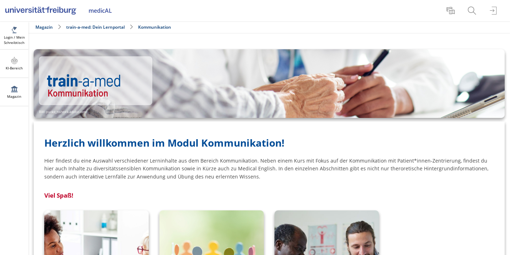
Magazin (44, 27)
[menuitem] (451, 10)
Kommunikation (154, 27)
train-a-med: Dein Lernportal (95, 27)
